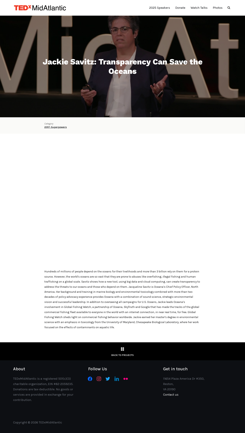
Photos (217, 8)
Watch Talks (199, 8)
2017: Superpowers (55, 127)
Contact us (170, 394)
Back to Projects (122, 355)
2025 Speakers (159, 8)
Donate (180, 8)
